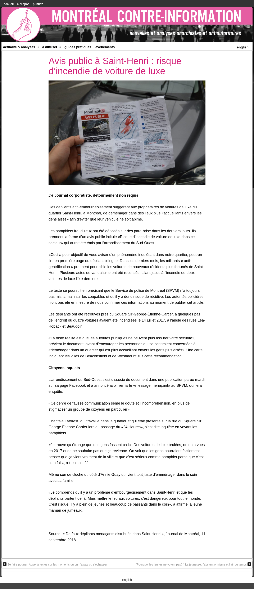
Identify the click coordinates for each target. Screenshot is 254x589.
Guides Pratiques (77, 47)
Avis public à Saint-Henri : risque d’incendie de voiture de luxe (115, 66)
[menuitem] (242, 47)
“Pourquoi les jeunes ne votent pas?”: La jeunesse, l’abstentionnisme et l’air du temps (193, 564)
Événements (105, 47)
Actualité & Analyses (21, 48)
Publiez (38, 4)
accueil (9, 4)
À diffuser (51, 48)
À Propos (23, 4)
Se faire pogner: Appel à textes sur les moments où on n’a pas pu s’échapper (55, 564)
